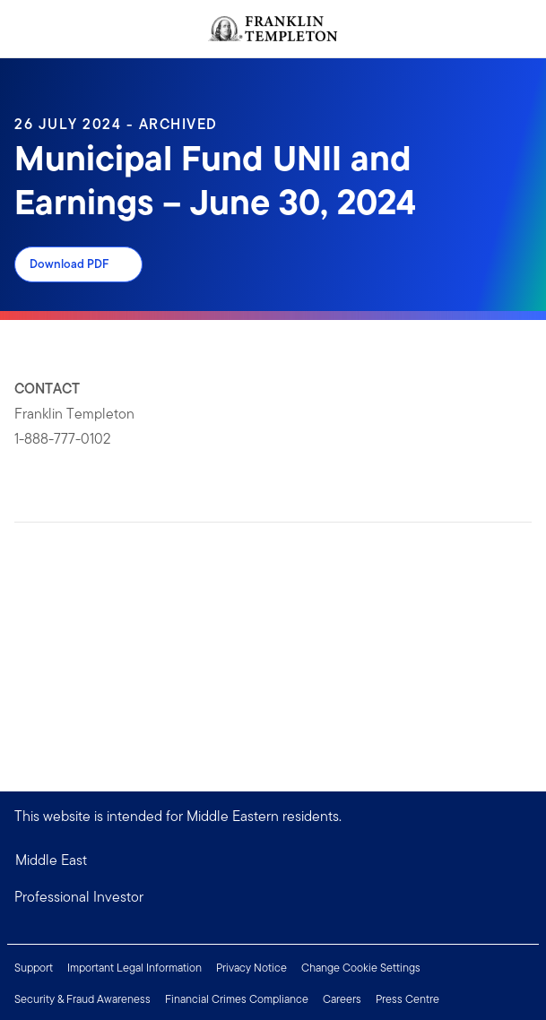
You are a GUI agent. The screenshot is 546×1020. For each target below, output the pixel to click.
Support (33, 967)
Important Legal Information (134, 967)
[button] (273, 897)
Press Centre (407, 998)
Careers (342, 998)
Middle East (51, 860)
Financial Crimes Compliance (236, 998)
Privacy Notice (251, 967)
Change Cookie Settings (360, 967)
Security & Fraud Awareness (82, 998)
